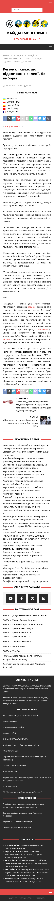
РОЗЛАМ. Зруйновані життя (16, 636)
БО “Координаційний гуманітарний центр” (22, 792)
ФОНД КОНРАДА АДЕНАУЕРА (16, 739)
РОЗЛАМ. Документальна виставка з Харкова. (25, 615)
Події (31, 55)
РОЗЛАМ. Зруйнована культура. (18, 628)
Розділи (18, 55)
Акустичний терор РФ (13, 493)
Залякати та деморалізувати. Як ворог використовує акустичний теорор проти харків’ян (22, 555)
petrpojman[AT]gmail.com (16, 866)
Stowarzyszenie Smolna (13, 727)
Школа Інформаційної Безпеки (17, 827)
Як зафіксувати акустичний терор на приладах (25, 581)
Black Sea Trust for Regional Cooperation (21, 745)
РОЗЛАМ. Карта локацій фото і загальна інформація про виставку (22, 657)
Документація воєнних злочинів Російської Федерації (24, 665)
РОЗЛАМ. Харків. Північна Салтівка (20, 620)
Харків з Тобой (9, 733)
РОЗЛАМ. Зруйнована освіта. (17, 632)
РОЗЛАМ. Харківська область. (17, 641)
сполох (31, 306)
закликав (43, 329)
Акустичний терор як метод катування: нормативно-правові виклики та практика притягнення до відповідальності (23, 474)
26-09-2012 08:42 (14, 85)
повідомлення (12, 126)
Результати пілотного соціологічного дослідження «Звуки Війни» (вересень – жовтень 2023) (26, 510)
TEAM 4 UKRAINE (10, 721)
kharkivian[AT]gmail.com (15, 857)
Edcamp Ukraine (10, 786)
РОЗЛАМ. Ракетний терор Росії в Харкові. (23, 624)
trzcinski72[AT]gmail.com (31, 881)
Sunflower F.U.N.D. (11, 771)
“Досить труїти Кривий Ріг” (15, 765)
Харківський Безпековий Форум (18, 821)
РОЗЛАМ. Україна (11, 651)
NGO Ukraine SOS (11, 750)
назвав (6, 339)
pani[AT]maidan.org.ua (15, 848)
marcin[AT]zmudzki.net (25, 875)
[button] (50, 3)
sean (28, 85)
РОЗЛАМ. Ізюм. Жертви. (14, 646)
